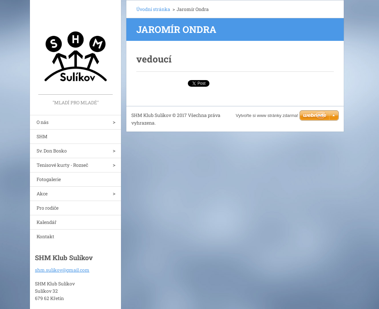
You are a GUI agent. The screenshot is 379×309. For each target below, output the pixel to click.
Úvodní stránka (153, 9)
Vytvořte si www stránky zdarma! (267, 115)
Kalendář (47, 222)
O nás (43, 122)
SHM (42, 136)
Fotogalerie (49, 179)
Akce (42, 193)
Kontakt (45, 236)
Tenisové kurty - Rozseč (62, 165)
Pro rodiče (48, 208)
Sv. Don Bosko (52, 151)
